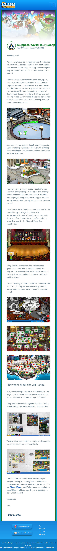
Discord (42, 529)
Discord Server (16, 487)
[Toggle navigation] (52, 4)
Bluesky (42, 534)
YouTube (42, 531)
